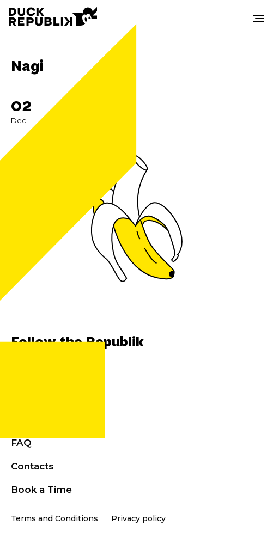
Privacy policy (138, 518)
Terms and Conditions (54, 518)
